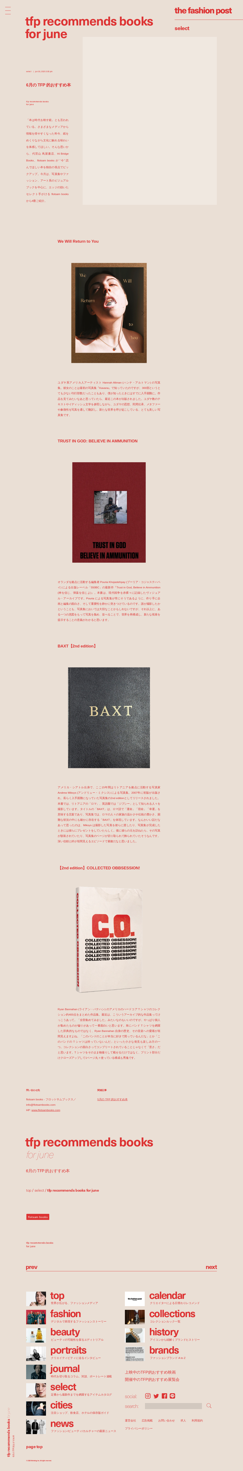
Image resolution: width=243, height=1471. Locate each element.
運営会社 (130, 1420)
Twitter (156, 1396)
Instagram (148, 1396)
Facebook (164, 1396)
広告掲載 (147, 1420)
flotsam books (38, 1217)
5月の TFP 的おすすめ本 (112, 1099)
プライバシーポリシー (139, 1428)
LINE (172, 1396)
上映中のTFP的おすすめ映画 (150, 1372)
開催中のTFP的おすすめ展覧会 (152, 1379)
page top (34, 1446)
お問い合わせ (166, 1420)
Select (182, 28)
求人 (183, 1420)
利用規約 (197, 1420)
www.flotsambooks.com (46, 1110)
